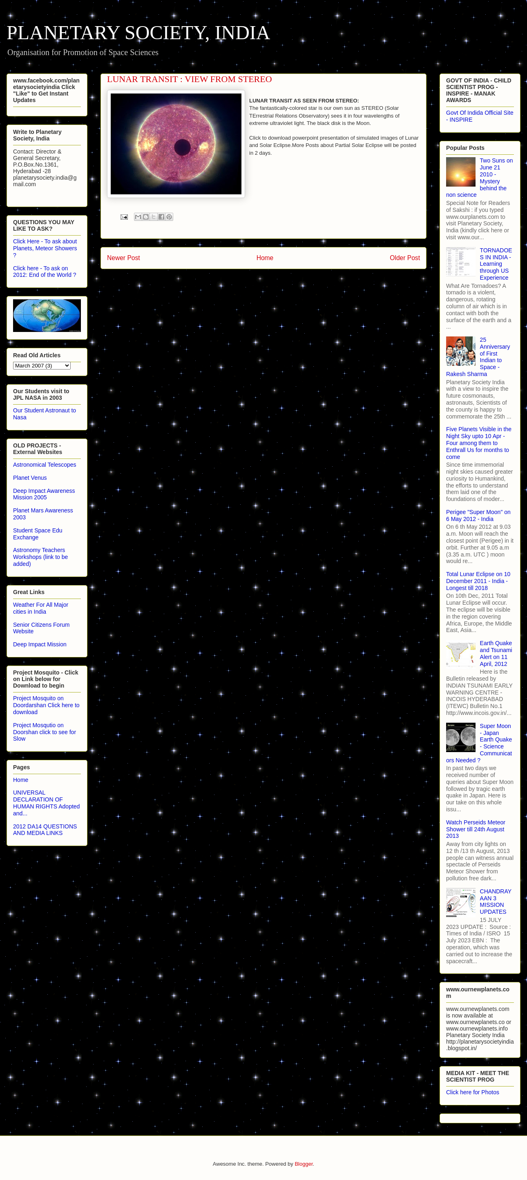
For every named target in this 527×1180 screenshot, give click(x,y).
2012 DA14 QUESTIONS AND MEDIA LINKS (45, 830)
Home (265, 257)
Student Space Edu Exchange (38, 534)
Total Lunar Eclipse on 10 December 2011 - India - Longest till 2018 (478, 581)
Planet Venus (30, 477)
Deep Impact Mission (40, 644)
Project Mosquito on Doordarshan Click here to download (46, 705)
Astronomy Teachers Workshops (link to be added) (40, 557)
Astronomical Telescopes (44, 464)
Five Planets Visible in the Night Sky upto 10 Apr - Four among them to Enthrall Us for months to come (478, 443)
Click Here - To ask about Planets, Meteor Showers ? (45, 248)
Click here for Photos (472, 1092)
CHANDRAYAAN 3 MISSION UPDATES (496, 901)
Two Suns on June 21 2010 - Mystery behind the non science (479, 177)
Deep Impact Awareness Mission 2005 (44, 494)
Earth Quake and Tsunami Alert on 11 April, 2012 (496, 653)
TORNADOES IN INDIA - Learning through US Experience (496, 264)
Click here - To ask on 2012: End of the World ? (44, 271)
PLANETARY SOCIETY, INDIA (138, 32)
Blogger (304, 1164)
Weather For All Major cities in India (40, 608)
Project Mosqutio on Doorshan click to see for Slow (44, 732)
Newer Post (123, 257)
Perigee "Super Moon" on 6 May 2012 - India (478, 515)
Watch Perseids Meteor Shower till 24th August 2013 (475, 829)
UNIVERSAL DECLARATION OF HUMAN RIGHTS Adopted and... (46, 802)
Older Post (405, 257)
